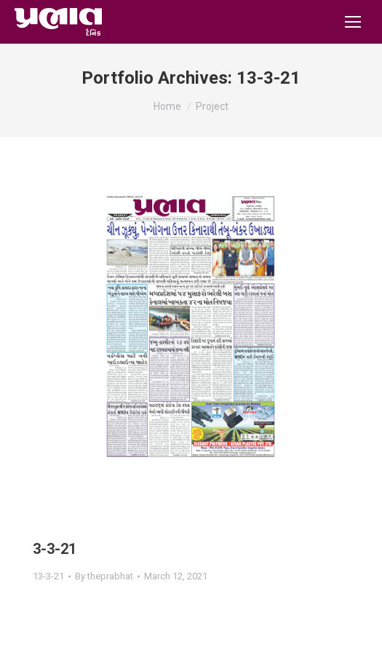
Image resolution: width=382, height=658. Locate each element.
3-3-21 (54, 549)
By (104, 576)
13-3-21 (48, 576)
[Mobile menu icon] (352, 21)
